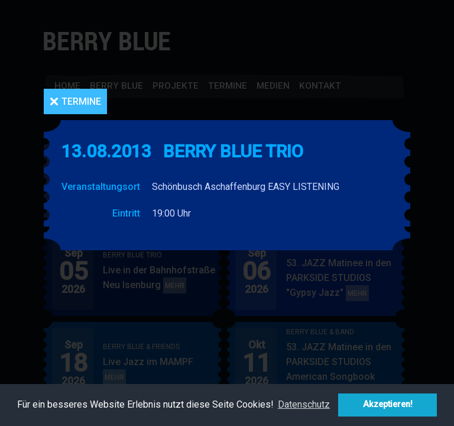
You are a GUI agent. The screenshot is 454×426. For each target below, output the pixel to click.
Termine (81, 101)
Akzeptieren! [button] (388, 404)
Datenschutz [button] (304, 404)
